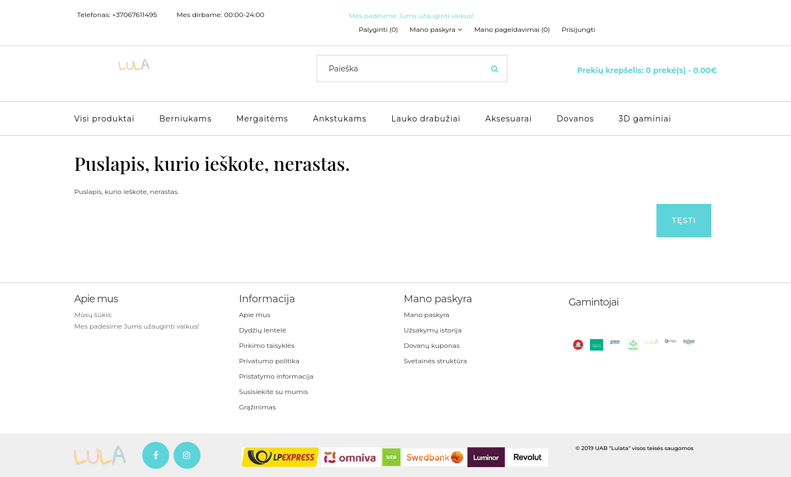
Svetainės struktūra (435, 361)
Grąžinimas (257, 407)
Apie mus (254, 314)
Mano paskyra (426, 314)
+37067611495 (134, 15)
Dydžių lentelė (262, 330)
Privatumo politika (269, 361)
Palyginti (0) (378, 30)
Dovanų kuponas (432, 345)
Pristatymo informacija (276, 376)
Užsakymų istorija (432, 330)
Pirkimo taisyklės (266, 345)
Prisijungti (578, 30)
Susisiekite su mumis (273, 391)
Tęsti (684, 220)
